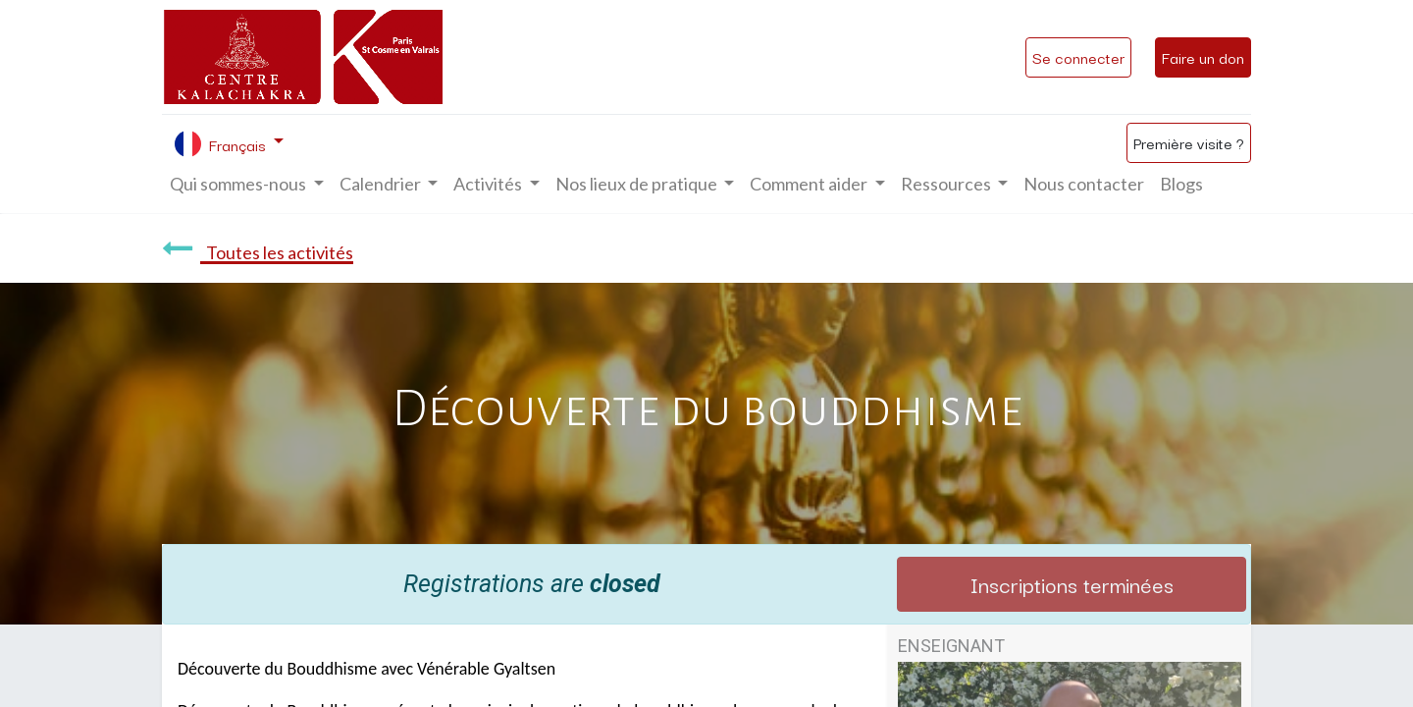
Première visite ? (1188, 142)
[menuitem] (1084, 184)
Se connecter (1078, 57)
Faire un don (1203, 57)
